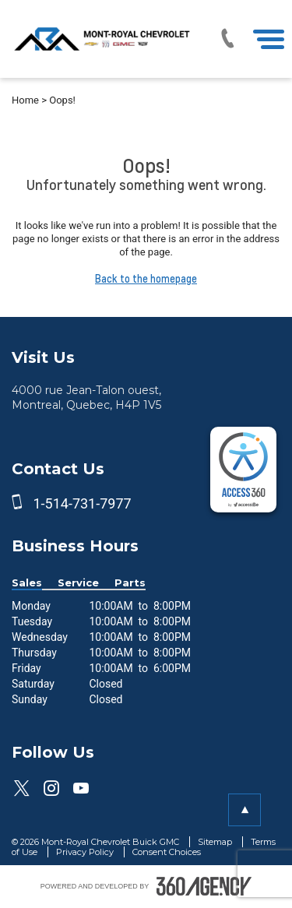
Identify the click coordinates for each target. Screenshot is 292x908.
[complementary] (243, 469)
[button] (244, 810)
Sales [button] (27, 583)
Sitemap (216, 841)
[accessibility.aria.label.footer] (204, 886)
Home (25, 100)
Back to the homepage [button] (146, 279)
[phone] (20, 503)
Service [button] (78, 583)
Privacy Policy (86, 851)
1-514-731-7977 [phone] (82, 503)
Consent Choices (166, 851)
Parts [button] (130, 583)
